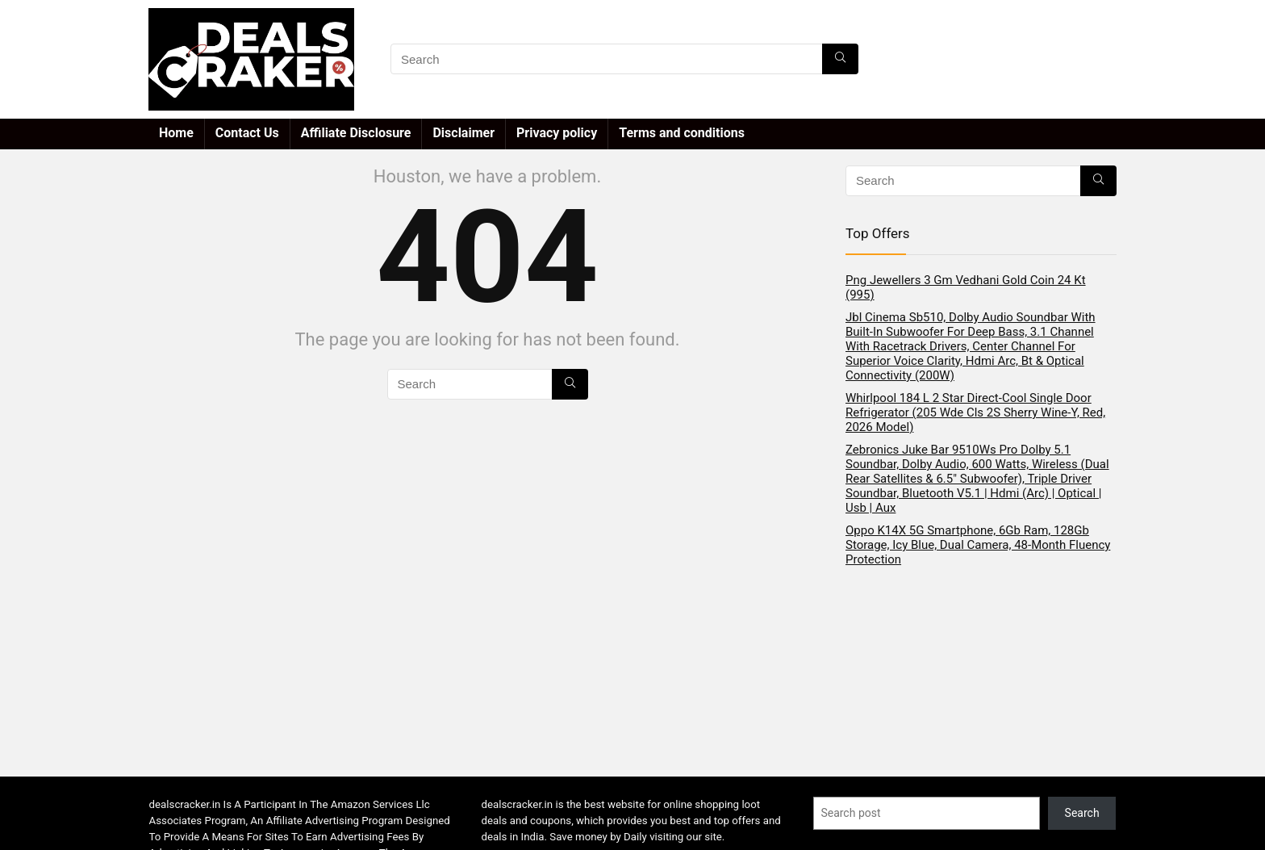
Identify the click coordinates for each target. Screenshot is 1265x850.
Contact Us (247, 132)
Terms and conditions (682, 132)
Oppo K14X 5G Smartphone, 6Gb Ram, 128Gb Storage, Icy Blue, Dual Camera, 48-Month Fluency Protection (977, 545)
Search (1082, 812)
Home (176, 132)
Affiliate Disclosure (356, 132)
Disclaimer (463, 132)
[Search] (840, 59)
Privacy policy (556, 132)
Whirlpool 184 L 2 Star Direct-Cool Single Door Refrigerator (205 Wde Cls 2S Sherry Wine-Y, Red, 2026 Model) (975, 412)
